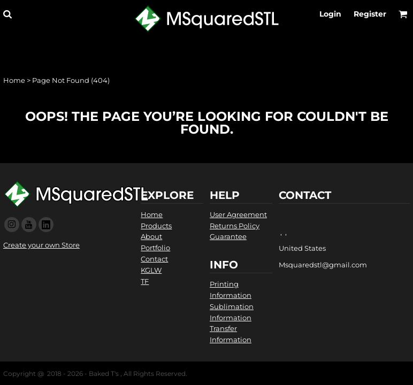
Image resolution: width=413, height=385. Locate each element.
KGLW (151, 270)
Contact (154, 259)
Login (330, 14)
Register (370, 14)
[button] (7, 14)
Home (14, 80)
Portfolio (155, 247)
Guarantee (228, 236)
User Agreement (238, 214)
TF (145, 281)
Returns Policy (234, 225)
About (151, 236)
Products (156, 225)
